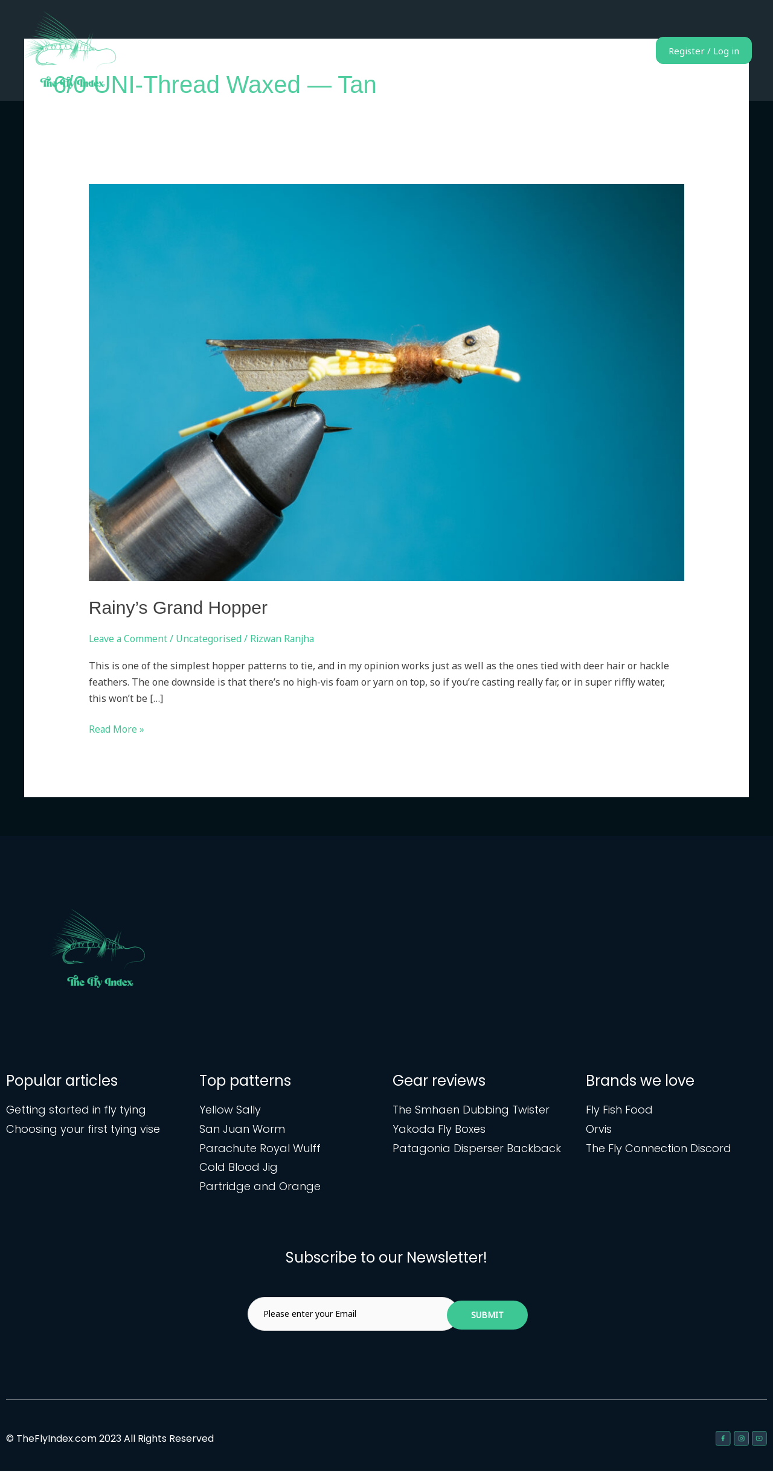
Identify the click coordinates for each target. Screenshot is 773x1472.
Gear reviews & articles (569, 51)
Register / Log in (694, 51)
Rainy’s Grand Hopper (178, 607)
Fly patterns (475, 51)
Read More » (117, 728)
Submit (487, 1316)
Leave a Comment (129, 638)
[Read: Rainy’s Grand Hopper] (387, 382)
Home (418, 51)
